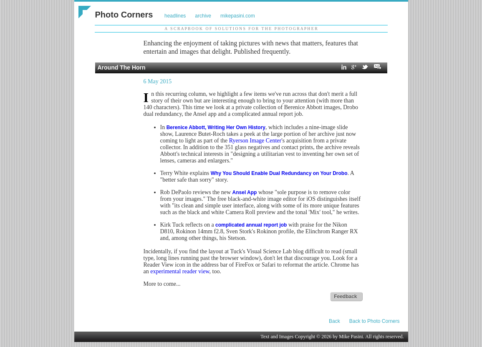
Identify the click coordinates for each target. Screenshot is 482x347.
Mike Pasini (351, 337)
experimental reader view (179, 271)
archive (203, 16)
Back (334, 321)
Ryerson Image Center (255, 140)
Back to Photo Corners (374, 321)
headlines (175, 16)
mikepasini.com (237, 16)
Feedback (345, 297)
